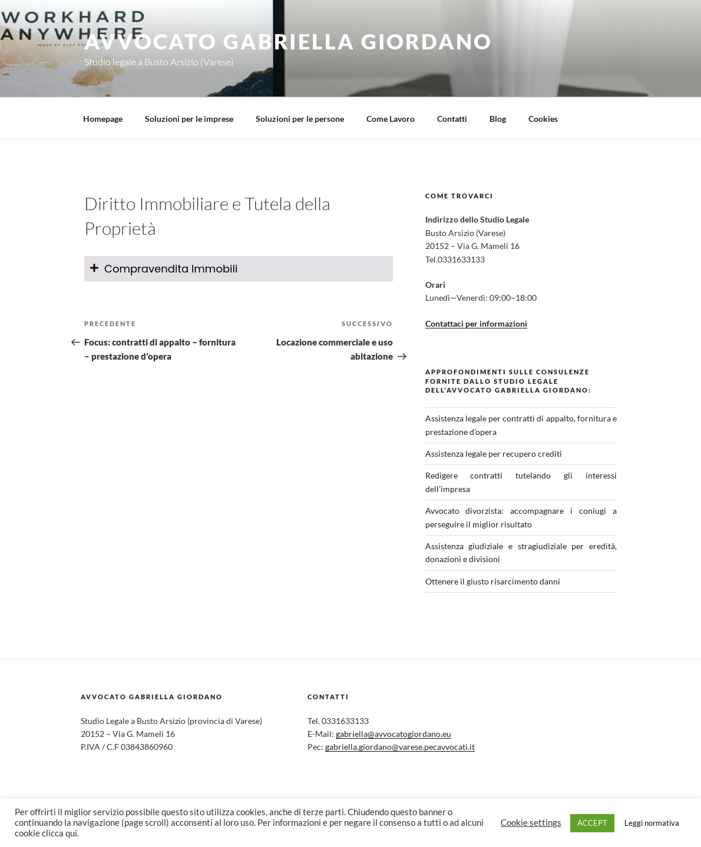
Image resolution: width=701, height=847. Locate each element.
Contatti (452, 119)
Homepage (103, 119)
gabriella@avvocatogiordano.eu (393, 734)
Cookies (543, 119)
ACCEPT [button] (592, 823)
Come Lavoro (390, 119)
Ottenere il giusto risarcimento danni (492, 581)
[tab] (238, 268)
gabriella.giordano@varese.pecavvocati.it (400, 747)
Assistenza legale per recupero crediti (493, 454)
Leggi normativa (651, 823)
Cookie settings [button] (531, 823)
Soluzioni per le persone (300, 119)
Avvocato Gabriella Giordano (288, 41)
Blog (498, 119)
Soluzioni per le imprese (189, 119)
